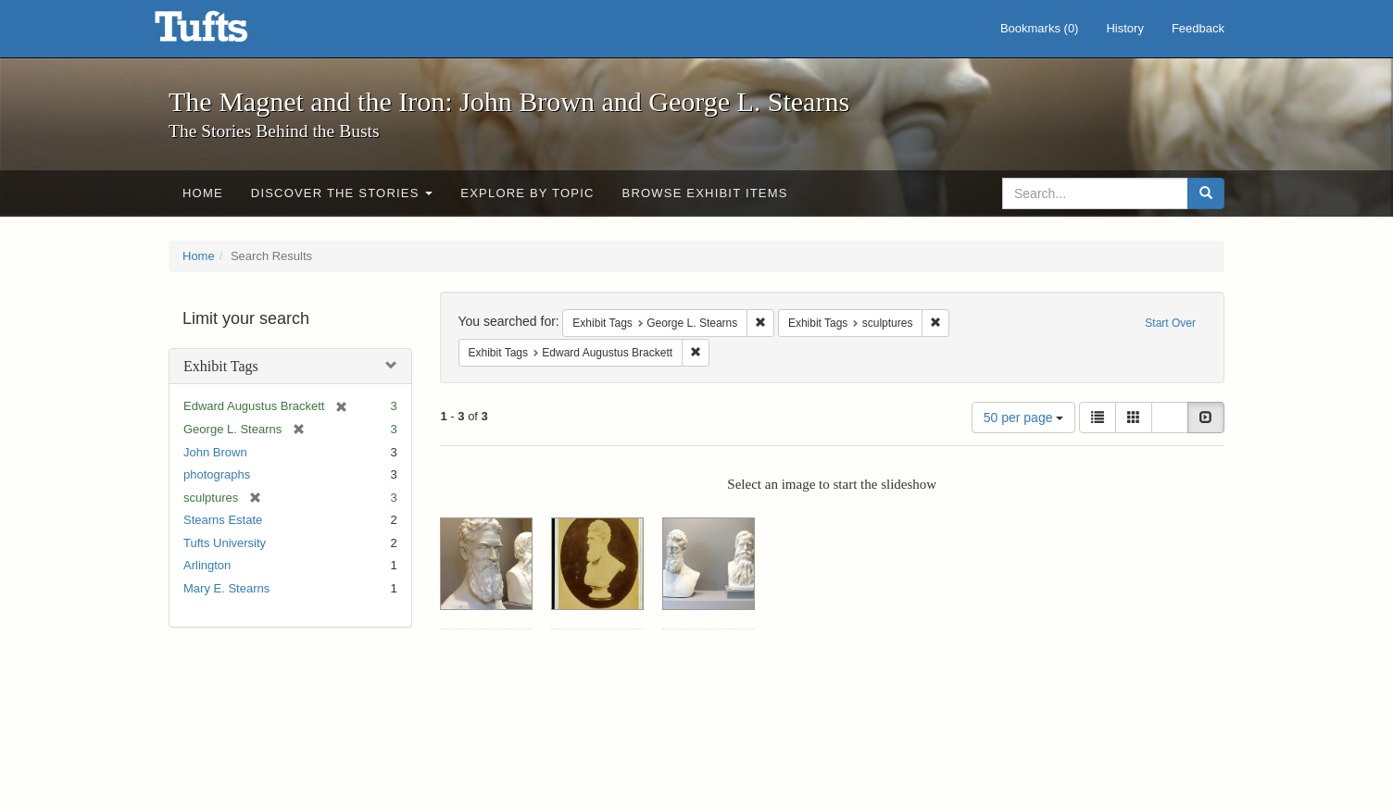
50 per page (1024, 417)
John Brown (215, 452)
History (1124, 28)
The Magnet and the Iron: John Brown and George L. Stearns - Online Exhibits (224, 32)
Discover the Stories (342, 193)
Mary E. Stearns (226, 588)
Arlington (207, 565)
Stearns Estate (222, 520)
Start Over (1170, 323)
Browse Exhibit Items (705, 193)
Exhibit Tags (220, 366)
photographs (216, 474)
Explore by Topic (527, 193)
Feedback (1198, 28)
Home (202, 193)
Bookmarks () (1039, 28)
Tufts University (224, 543)
